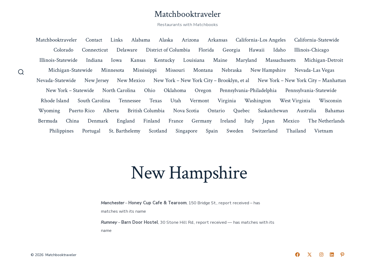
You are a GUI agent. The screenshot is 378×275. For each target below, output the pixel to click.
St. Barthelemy (124, 130)
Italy (249, 120)
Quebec (241, 110)
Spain (212, 130)
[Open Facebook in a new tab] (297, 254)
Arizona (190, 39)
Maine (220, 60)
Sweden (235, 130)
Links (117, 39)
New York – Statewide (70, 90)
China (72, 120)
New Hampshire (268, 70)
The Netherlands (326, 120)
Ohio (149, 90)
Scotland (158, 130)
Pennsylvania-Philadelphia (248, 90)
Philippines (61, 130)
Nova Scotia (186, 110)
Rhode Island (55, 100)
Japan (268, 120)
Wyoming (49, 110)
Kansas (137, 60)
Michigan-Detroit (323, 60)
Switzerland (264, 130)
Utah (175, 100)
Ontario (216, 110)
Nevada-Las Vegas (314, 70)
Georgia (231, 49)
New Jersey (97, 80)
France (176, 120)
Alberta (111, 110)
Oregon (203, 90)
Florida (206, 49)
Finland (151, 120)
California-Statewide (316, 39)
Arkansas (217, 39)
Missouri (175, 70)
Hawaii (257, 49)
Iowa (116, 60)
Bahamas (334, 110)
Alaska (166, 39)
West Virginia (295, 100)
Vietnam (323, 130)
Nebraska (232, 70)
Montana (203, 70)
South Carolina (94, 100)
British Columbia (146, 110)
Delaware (127, 49)
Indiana (94, 60)
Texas (155, 100)
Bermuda (47, 120)
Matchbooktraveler (56, 39)
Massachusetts (280, 60)
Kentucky (164, 60)
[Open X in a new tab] (309, 254)
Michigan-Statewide (70, 70)
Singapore (186, 130)
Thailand (296, 130)
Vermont (199, 100)
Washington (257, 100)
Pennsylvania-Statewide (311, 90)
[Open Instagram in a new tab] (321, 254)
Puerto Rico (81, 110)
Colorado (63, 49)
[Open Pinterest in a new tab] (342, 254)
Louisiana (193, 60)
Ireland (228, 120)
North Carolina (118, 90)
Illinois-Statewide (58, 60)
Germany (202, 120)
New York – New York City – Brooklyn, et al (201, 80)
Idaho (279, 49)
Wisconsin (330, 100)
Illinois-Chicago (311, 49)
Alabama (140, 39)
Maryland (246, 60)
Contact (94, 39)
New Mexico (131, 80)
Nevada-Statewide (56, 80)
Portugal (91, 130)
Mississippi (145, 70)
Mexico (291, 120)
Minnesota (112, 70)
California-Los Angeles (261, 39)
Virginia (227, 100)
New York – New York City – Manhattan (302, 80)
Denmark (98, 120)
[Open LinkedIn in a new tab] (332, 254)
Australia (306, 110)
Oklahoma (175, 90)
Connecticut (95, 49)
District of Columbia (168, 49)
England (126, 120)
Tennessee (130, 100)
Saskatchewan (273, 110)
